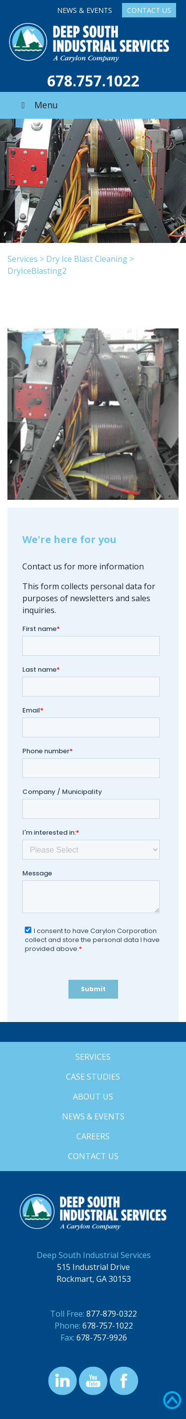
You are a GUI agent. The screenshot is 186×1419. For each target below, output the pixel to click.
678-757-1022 (107, 1325)
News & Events (84, 10)
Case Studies (93, 1076)
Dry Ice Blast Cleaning (86, 258)
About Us (93, 1096)
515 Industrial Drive (93, 1266)
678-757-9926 (101, 1337)
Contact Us (149, 10)
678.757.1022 (93, 81)
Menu (37, 105)
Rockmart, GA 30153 (94, 1278)
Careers (93, 1136)
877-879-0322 (111, 1313)
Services (22, 258)
